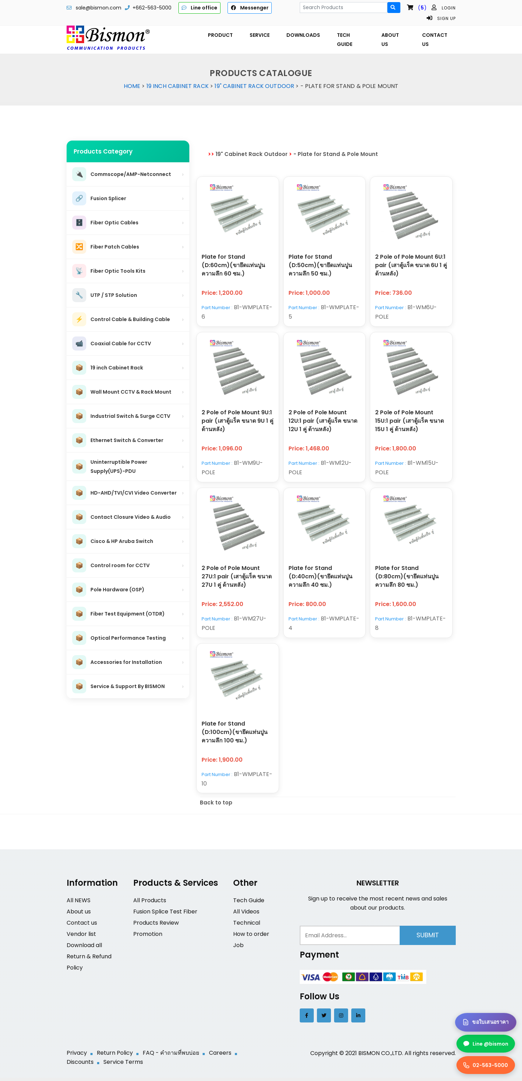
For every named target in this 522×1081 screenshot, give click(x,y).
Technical (246, 926)
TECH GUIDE (344, 40)
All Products (149, 903)
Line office (199, 7)
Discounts (80, 1065)
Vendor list (81, 937)
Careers (220, 1056)
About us (79, 915)
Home (132, 86)
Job (238, 948)
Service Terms (123, 1065)
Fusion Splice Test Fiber (165, 915)
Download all (84, 948)
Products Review (156, 926)
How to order (251, 937)
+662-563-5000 (152, 7)
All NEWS (78, 903)
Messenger (249, 7)
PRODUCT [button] (220, 35)
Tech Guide (248, 903)
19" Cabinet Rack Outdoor (254, 86)
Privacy (77, 1056)
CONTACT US (434, 40)
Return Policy (115, 1056)
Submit (427, 938)
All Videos (246, 915)
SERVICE (260, 35)
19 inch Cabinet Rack (178, 86)
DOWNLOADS (303, 35)
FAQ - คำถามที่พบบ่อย (171, 1056)
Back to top (216, 805)
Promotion (147, 937)
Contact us (82, 926)
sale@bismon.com (98, 7)
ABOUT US (390, 40)
